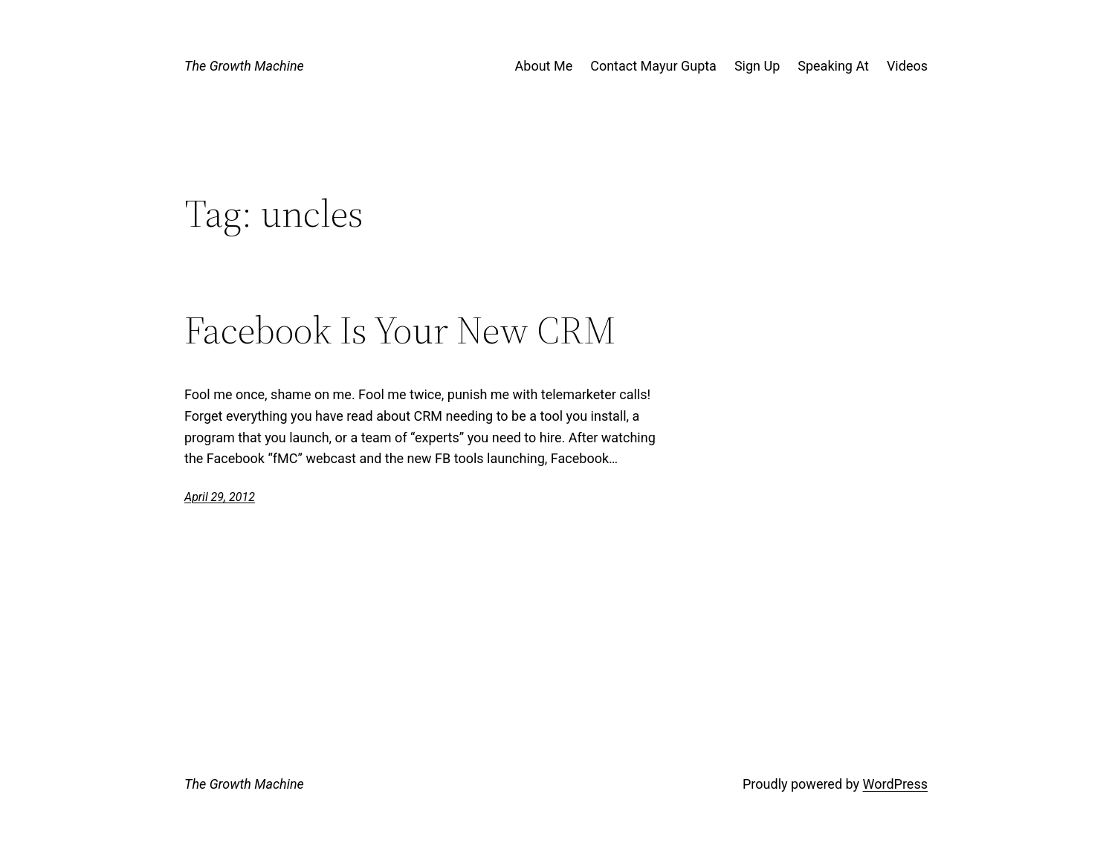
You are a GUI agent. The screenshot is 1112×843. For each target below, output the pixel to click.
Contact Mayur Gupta (653, 66)
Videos (907, 66)
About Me (544, 66)
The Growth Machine (244, 66)
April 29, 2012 (219, 497)
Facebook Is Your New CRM (399, 330)
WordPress (895, 784)
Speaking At (833, 66)
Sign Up (757, 66)
